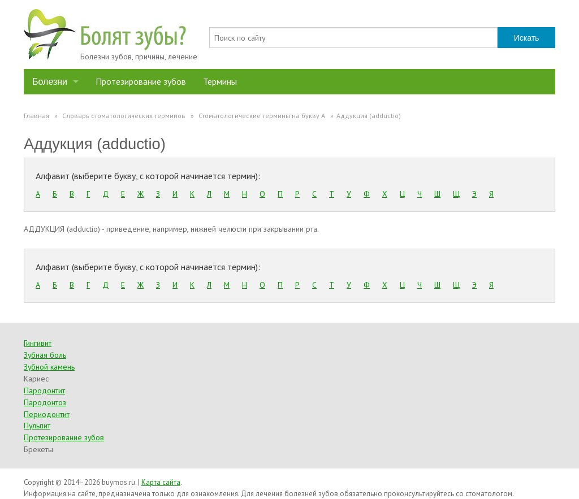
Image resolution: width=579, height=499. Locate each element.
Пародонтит (44, 390)
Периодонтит (47, 414)
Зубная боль (45, 355)
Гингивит (37, 343)
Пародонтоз (45, 402)
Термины (220, 81)
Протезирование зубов (141, 81)
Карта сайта (160, 482)
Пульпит (37, 425)
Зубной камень (49, 367)
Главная (36, 115)
